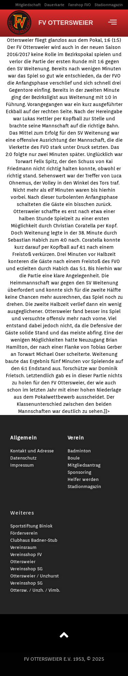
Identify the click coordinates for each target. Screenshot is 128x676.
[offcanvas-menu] (112, 22)
